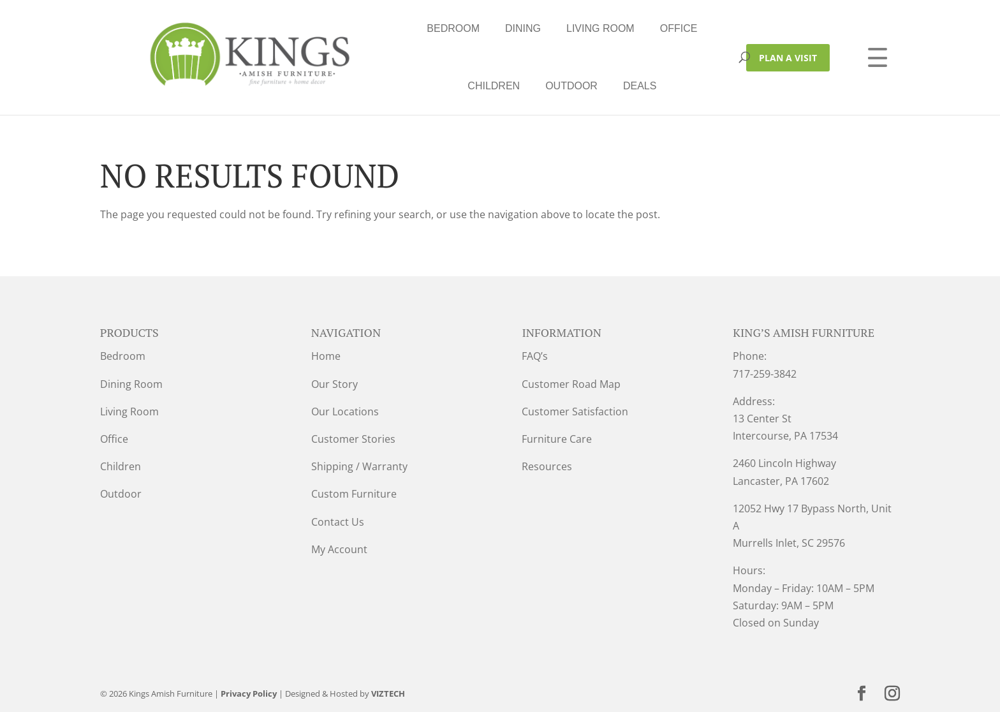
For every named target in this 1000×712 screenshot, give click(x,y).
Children (581, 28)
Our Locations (345, 411)
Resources (547, 466)
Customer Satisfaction (575, 411)
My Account (339, 549)
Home (326, 356)
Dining (355, 28)
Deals (472, 85)
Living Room (433, 28)
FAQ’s (535, 356)
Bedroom (285, 28)
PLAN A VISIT (788, 58)
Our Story (334, 384)
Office (511, 28)
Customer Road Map (571, 384)
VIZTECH (388, 693)
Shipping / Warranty (359, 466)
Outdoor (659, 28)
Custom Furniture (354, 494)
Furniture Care (557, 439)
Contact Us (337, 522)
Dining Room (131, 384)
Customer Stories (353, 439)
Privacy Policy (249, 693)
